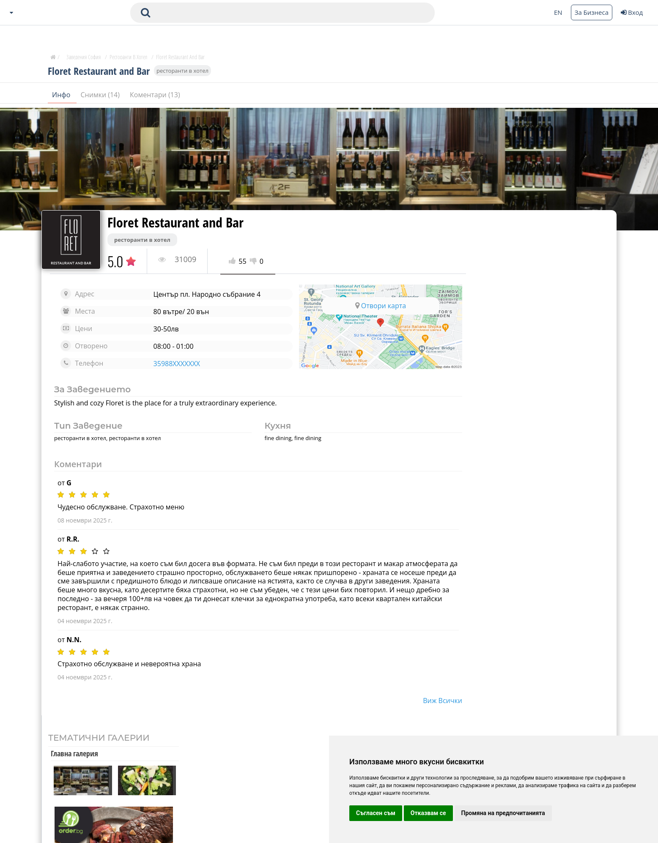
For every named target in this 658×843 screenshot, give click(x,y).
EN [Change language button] (558, 12)
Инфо (62, 96)
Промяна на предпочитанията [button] (503, 813)
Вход (632, 12)
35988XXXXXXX (174, 363)
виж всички (434, 700)
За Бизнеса (592, 12)
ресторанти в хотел (182, 73)
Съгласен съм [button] (375, 813)
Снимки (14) (101, 96)
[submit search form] (145, 13)
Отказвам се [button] (428, 813)
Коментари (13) (155, 96)
